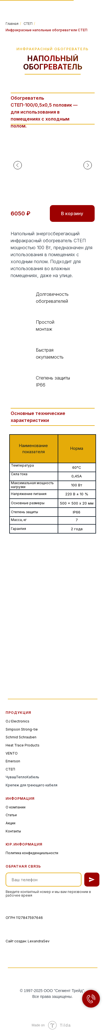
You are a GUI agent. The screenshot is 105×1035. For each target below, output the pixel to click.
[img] (23, 8)
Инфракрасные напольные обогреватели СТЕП (46, 30)
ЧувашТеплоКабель (22, 777)
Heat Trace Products (22, 745)
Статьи (11, 815)
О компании (15, 807)
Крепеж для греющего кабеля (31, 785)
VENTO (12, 753)
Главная (12, 23)
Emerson (13, 761)
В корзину (72, 213)
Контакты (13, 831)
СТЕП (28, 23)
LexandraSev (39, 941)
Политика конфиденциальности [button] (32, 853)
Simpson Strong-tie (22, 729)
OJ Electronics (17, 721)
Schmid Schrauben (21, 737)
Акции (10, 823)
